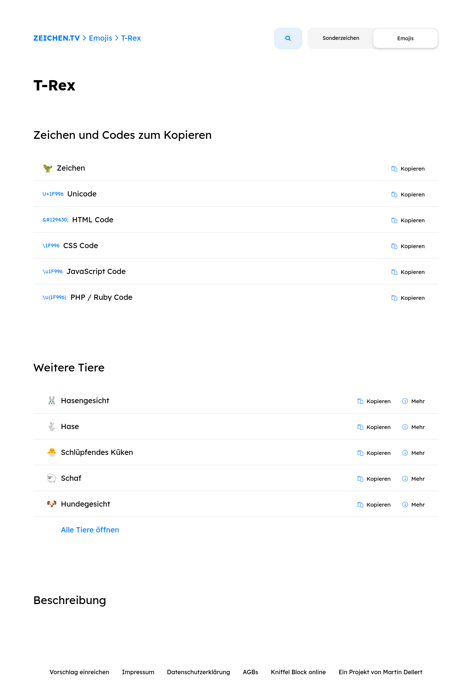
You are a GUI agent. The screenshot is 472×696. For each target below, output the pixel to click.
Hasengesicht (85, 400)
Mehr (413, 401)
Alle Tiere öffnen (90, 529)
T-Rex (131, 37)
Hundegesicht (85, 503)
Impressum (138, 672)
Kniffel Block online (298, 672)
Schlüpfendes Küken (97, 452)
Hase (70, 426)
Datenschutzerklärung (198, 672)
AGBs (250, 672)
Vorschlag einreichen (80, 672)
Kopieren (408, 168)
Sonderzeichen (341, 38)
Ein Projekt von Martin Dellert (380, 672)
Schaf (71, 478)
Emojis (100, 37)
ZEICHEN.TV (56, 37)
